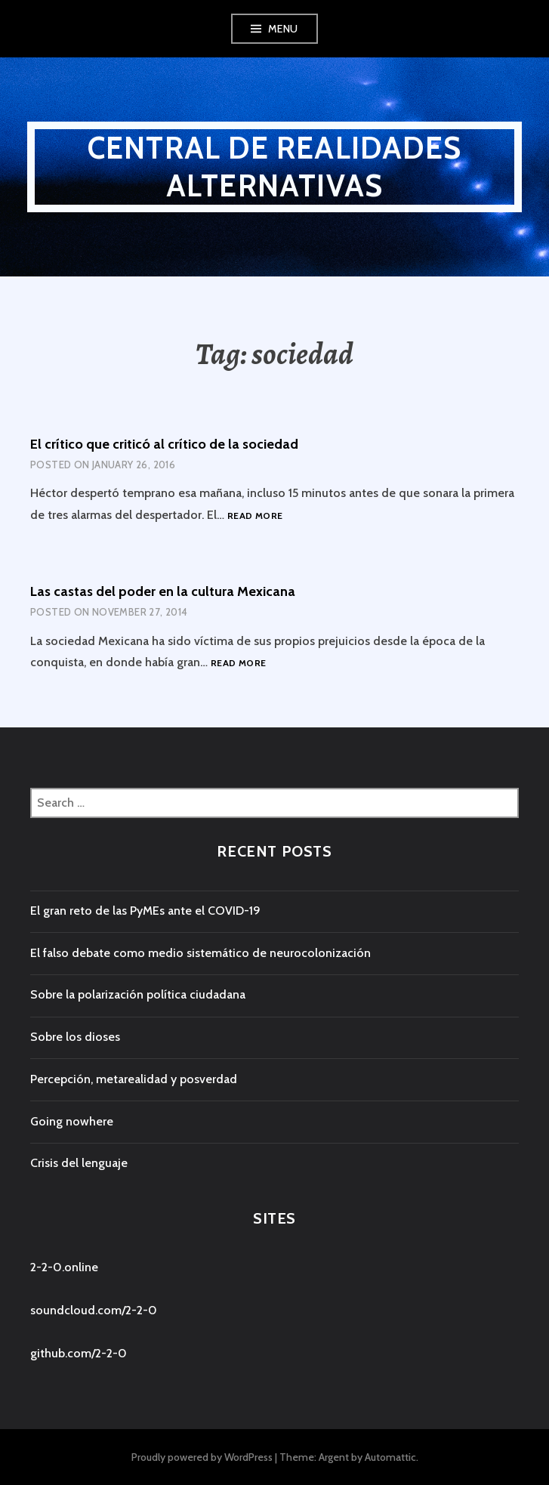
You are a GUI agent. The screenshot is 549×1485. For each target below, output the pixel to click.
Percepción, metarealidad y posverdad (133, 1079)
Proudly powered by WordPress (202, 1457)
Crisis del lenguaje (79, 1163)
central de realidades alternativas (274, 166)
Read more (254, 516)
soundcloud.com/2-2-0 (93, 1310)
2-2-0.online (64, 1267)
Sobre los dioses (75, 1037)
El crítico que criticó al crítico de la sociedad (164, 444)
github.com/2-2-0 (78, 1353)
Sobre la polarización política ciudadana (137, 994)
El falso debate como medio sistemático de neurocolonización (200, 953)
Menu (283, 29)
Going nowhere (71, 1121)
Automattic (390, 1457)
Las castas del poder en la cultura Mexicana (162, 591)
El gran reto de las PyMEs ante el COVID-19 (145, 910)
